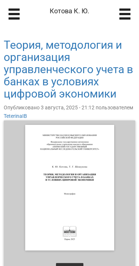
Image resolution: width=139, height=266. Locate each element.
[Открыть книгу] (69, 187)
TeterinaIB (15, 116)
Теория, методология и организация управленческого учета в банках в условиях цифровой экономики (68, 69)
